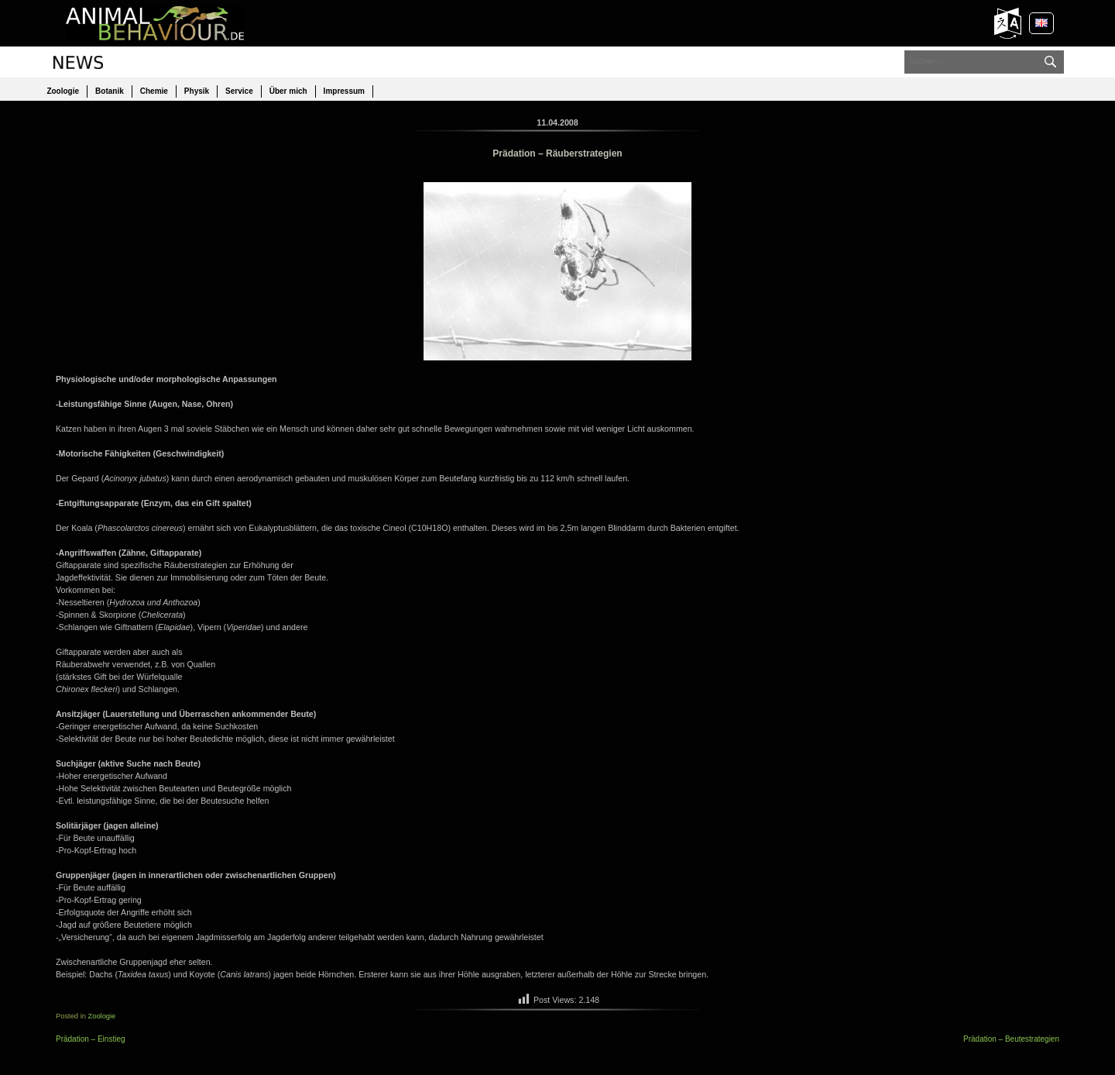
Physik (196, 91)
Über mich (288, 91)
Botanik (109, 91)
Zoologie (62, 91)
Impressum (344, 91)
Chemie (154, 91)
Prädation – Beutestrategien (1011, 1039)
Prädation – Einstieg (90, 1039)
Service (239, 91)
